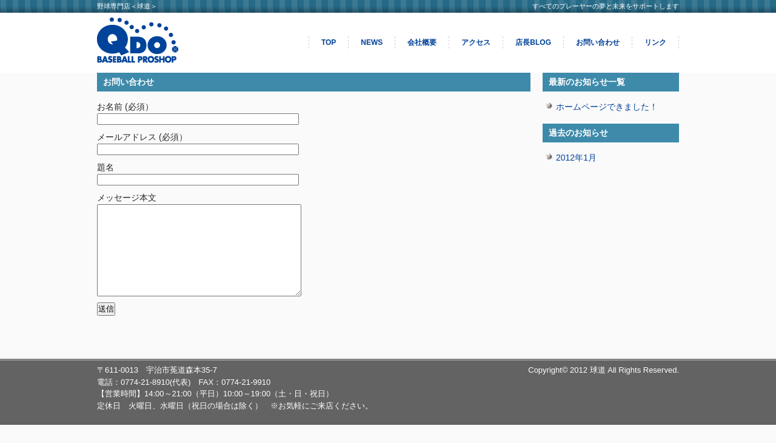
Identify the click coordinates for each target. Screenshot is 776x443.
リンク (655, 42)
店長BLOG (533, 42)
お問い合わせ (598, 42)
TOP (328, 42)
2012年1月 (576, 157)
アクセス (475, 42)
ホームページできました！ (607, 107)
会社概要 (421, 42)
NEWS (372, 42)
